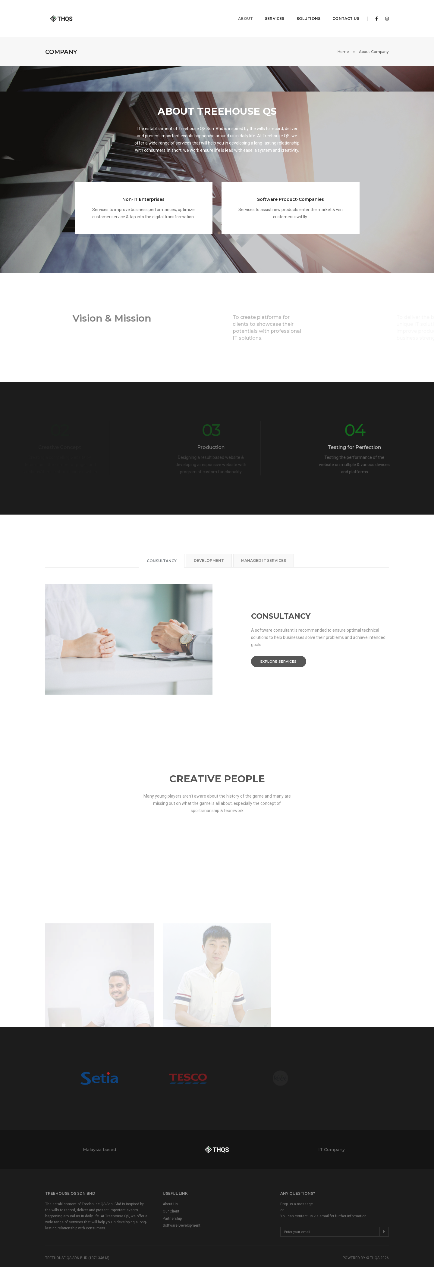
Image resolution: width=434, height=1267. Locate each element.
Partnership (172, 1203)
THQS (374, 1242)
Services (270, 10)
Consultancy (162, 545)
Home (343, 36)
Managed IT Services (263, 545)
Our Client (171, 1196)
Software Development (181, 1210)
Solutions (304, 10)
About (241, 10)
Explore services (278, 646)
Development (209, 545)
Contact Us (341, 10)
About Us (170, 1188)
